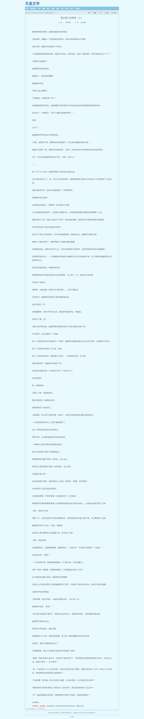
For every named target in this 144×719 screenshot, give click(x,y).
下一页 (77, 22)
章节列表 (68, 22)
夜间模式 (114, 13)
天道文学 (32, 3)
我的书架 (33, 8)
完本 (71, 8)
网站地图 (72, 717)
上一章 (60, 22)
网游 (57, 8)
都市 (48, 8)
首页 (27, 8)
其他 (66, 8)
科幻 (62, 8)
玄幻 (39, 8)
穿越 (53, 8)
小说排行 (77, 8)
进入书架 (83, 22)
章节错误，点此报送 (38, 706)
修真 (43, 8)
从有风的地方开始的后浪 (38, 13)
